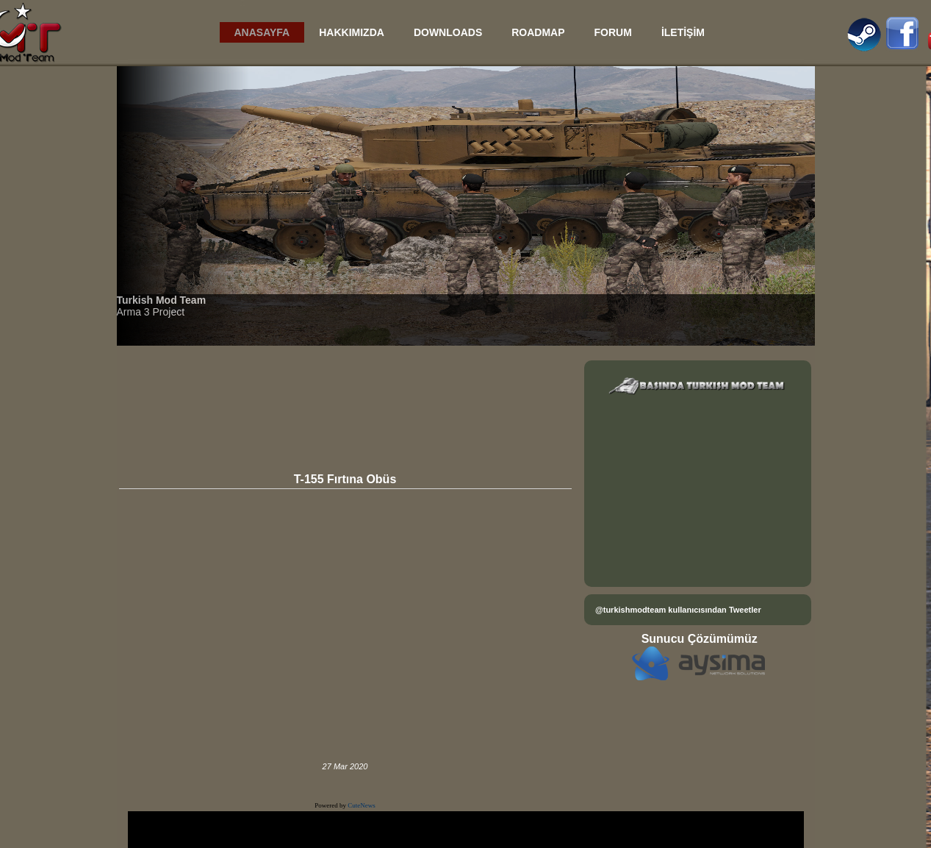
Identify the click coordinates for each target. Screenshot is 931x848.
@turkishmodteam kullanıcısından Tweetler (678, 609)
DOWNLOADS (448, 32)
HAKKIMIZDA (351, 32)
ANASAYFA (262, 32)
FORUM (613, 32)
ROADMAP (537, 32)
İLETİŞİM (683, 32)
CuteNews (361, 805)
